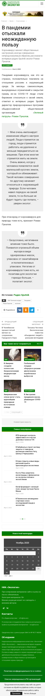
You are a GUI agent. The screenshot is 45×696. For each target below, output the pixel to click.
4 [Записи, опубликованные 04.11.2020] (17, 557)
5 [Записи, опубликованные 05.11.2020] (22, 557)
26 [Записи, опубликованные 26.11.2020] (22, 569)
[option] (22, 471)
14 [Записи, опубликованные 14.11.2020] (33, 561)
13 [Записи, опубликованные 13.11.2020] (27, 561)
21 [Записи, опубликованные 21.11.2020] (33, 565)
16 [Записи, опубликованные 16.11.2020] (7, 565)
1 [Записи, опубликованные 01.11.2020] (38, 553)
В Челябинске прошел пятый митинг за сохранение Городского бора (9, 333)
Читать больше (30, 693)
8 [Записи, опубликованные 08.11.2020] (38, 557)
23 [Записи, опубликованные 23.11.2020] (7, 569)
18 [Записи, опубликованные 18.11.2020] (17, 565)
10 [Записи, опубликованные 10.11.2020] (12, 561)
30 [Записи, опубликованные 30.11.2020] (7, 572)
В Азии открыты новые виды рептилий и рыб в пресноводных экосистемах (27, 463)
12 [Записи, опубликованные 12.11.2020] (22, 561)
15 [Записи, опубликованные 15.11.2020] (38, 561)
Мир (6, 359)
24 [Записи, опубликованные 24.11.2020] (12, 569)
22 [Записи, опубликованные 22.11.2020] (38, 565)
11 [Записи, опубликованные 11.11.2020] (17, 561)
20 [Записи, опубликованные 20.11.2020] (27, 565)
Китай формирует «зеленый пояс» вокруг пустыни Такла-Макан (27, 489)
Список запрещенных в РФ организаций (22, 679)
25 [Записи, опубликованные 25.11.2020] (17, 569)
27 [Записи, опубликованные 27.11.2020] (27, 569)
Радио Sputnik (21, 295)
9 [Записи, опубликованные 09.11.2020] (6, 561)
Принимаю (16, 693)
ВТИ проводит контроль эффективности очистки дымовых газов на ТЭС (26, 437)
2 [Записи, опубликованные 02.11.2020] (6, 557)
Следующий (16, 412)
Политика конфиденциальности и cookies (22, 671)
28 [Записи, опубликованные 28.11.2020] (33, 569)
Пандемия (27, 300)
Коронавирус (7, 65)
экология (17, 303)
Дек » (11, 576)
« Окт (6, 576)
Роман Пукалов (20, 116)
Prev (7, 412)
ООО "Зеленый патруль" (14, 300)
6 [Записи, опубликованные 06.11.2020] (27, 557)
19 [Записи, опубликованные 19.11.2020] (22, 565)
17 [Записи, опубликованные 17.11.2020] (12, 565)
